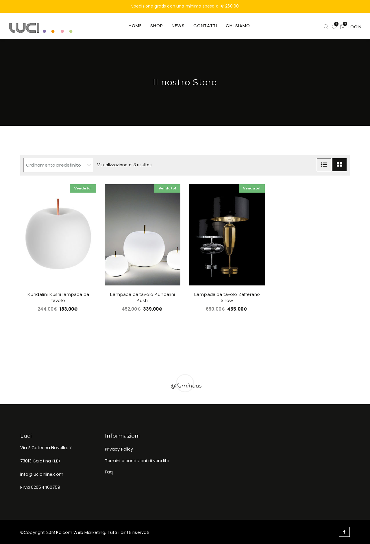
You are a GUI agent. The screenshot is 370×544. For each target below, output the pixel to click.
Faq (109, 472)
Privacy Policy (119, 449)
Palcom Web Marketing (80, 532)
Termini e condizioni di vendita (137, 461)
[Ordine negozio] (58, 165)
